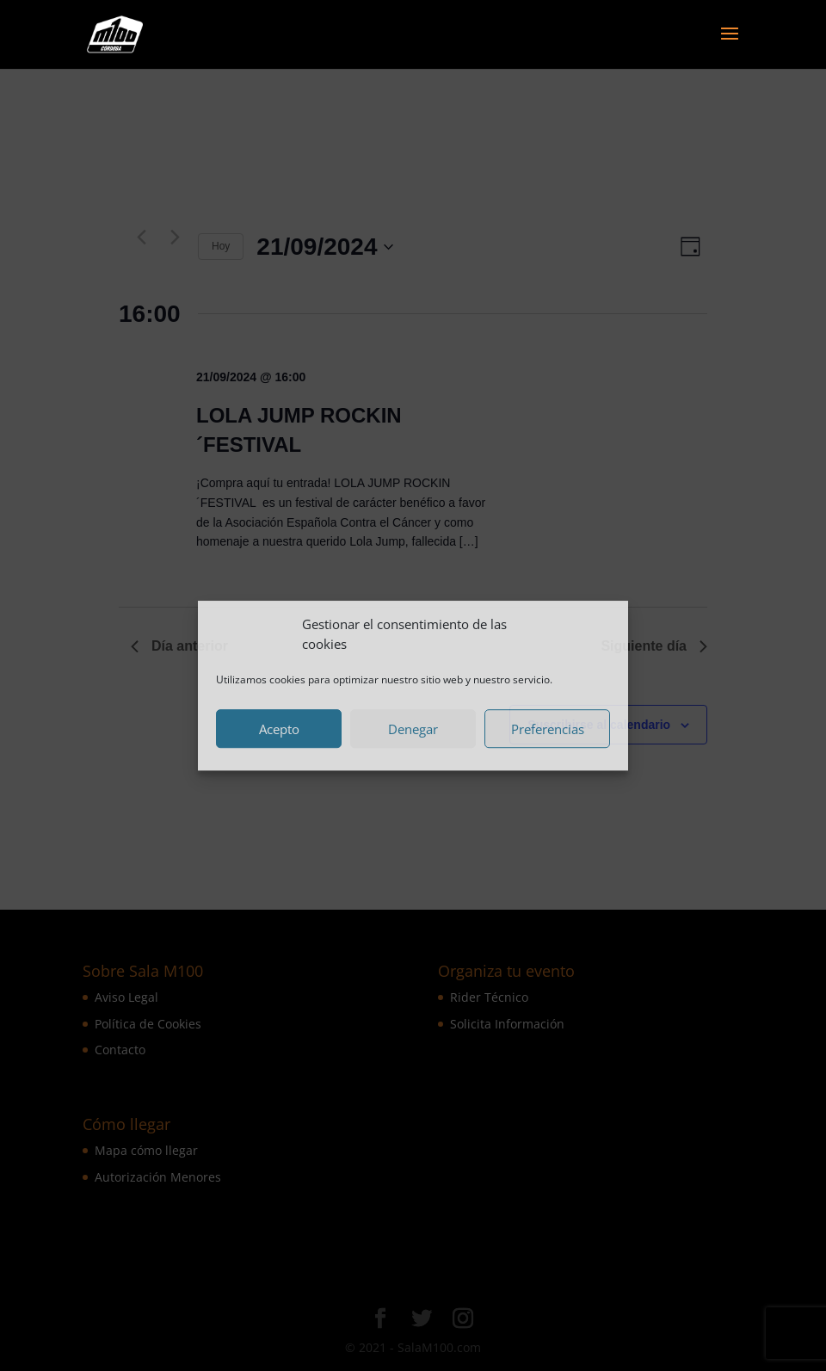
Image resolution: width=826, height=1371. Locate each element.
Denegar (413, 729)
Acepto (279, 729)
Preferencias (547, 729)
